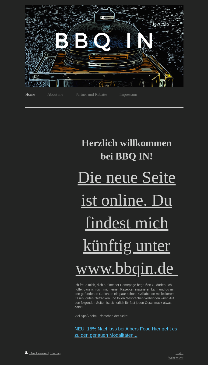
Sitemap (55, 353)
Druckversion (36, 353)
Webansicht (175, 358)
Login (179, 353)
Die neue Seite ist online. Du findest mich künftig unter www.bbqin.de (127, 222)
